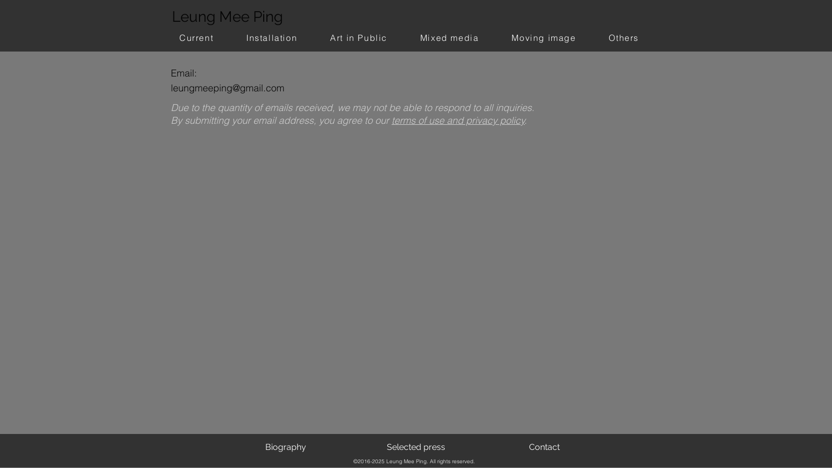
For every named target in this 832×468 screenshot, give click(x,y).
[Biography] (285, 447)
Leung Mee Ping (227, 16)
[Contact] (544, 447)
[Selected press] (416, 447)
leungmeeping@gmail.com (227, 88)
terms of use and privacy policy (458, 120)
